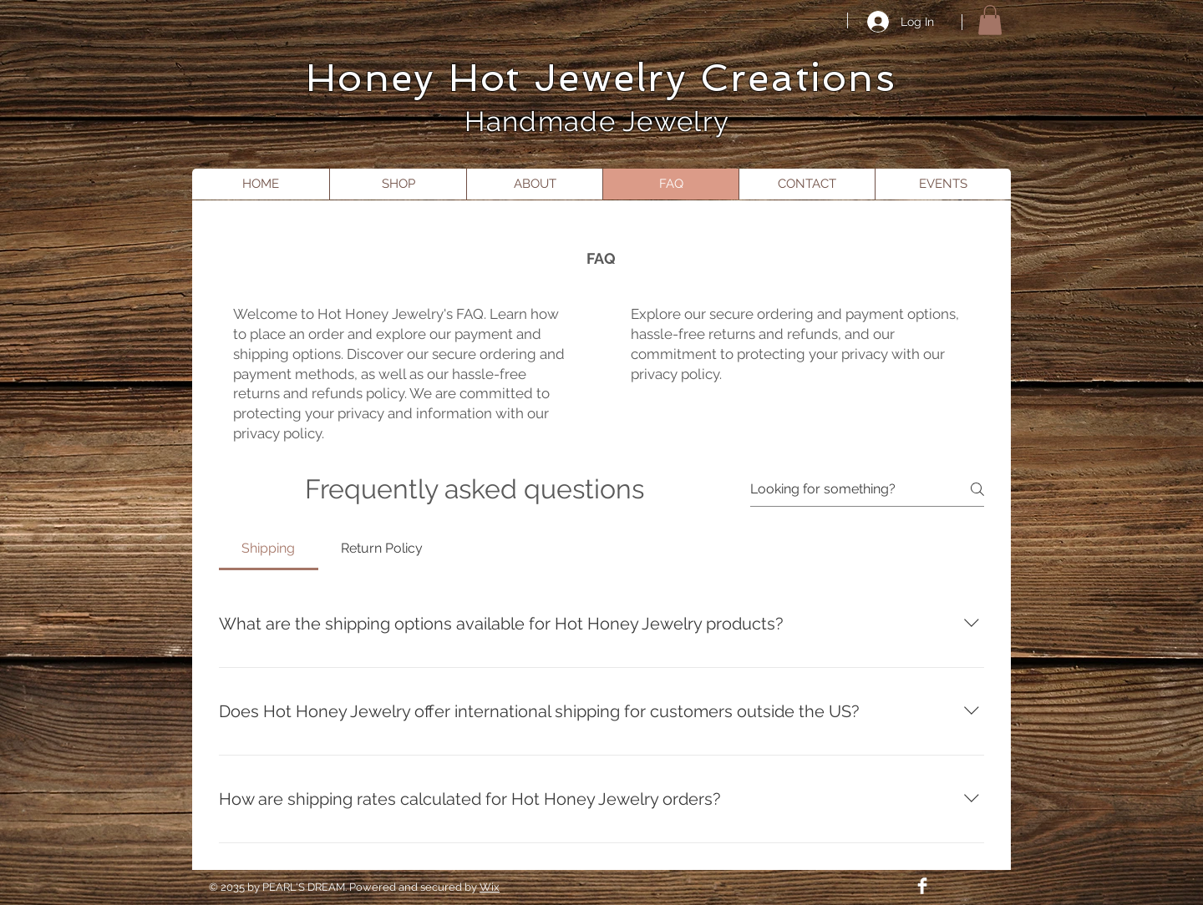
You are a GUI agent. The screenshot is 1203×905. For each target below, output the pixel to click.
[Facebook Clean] (922, 885)
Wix (490, 887)
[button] (989, 20)
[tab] (268, 548)
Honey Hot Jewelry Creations (601, 77)
